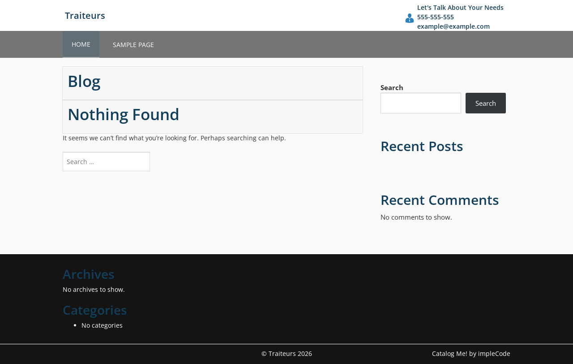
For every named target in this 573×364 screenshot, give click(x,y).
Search (392, 87)
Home (81, 44)
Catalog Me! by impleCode (471, 353)
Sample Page (133, 44)
